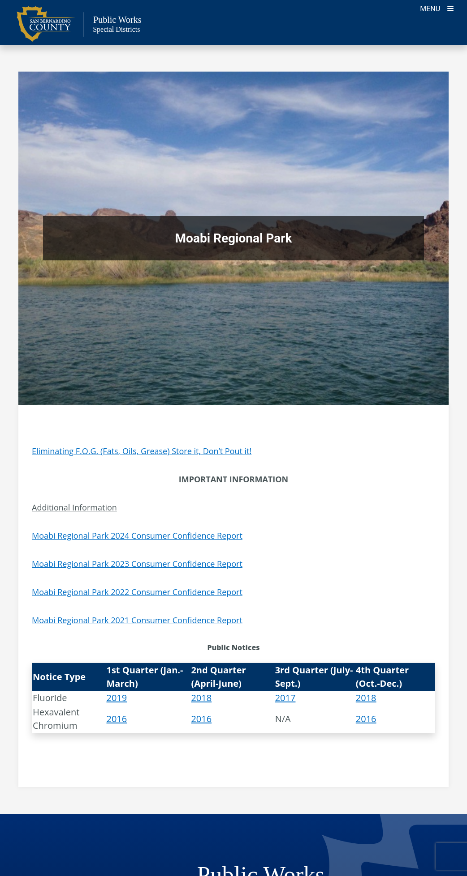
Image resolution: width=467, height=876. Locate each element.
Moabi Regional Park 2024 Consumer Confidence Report (137, 535)
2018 (201, 698)
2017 (285, 698)
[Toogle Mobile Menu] (436, 8)
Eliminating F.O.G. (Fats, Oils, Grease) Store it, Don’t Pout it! (141, 451)
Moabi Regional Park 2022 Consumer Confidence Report (137, 592)
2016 (116, 719)
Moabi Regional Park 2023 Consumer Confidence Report (137, 563)
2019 (116, 698)
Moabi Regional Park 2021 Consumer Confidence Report (137, 620)
